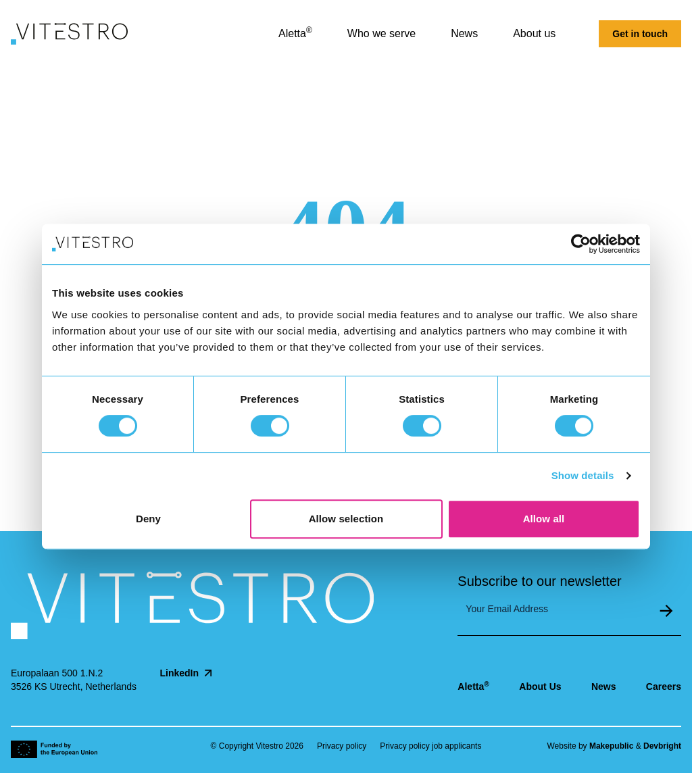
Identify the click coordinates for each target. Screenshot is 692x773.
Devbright (662, 746)
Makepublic (611, 746)
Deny (148, 518)
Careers (663, 686)
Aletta (473, 686)
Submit (666, 611)
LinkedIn (187, 673)
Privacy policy (341, 746)
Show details (582, 475)
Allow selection (346, 518)
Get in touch (640, 33)
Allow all (544, 518)
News (603, 686)
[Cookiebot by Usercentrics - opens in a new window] (581, 244)
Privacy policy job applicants (430, 746)
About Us (540, 686)
